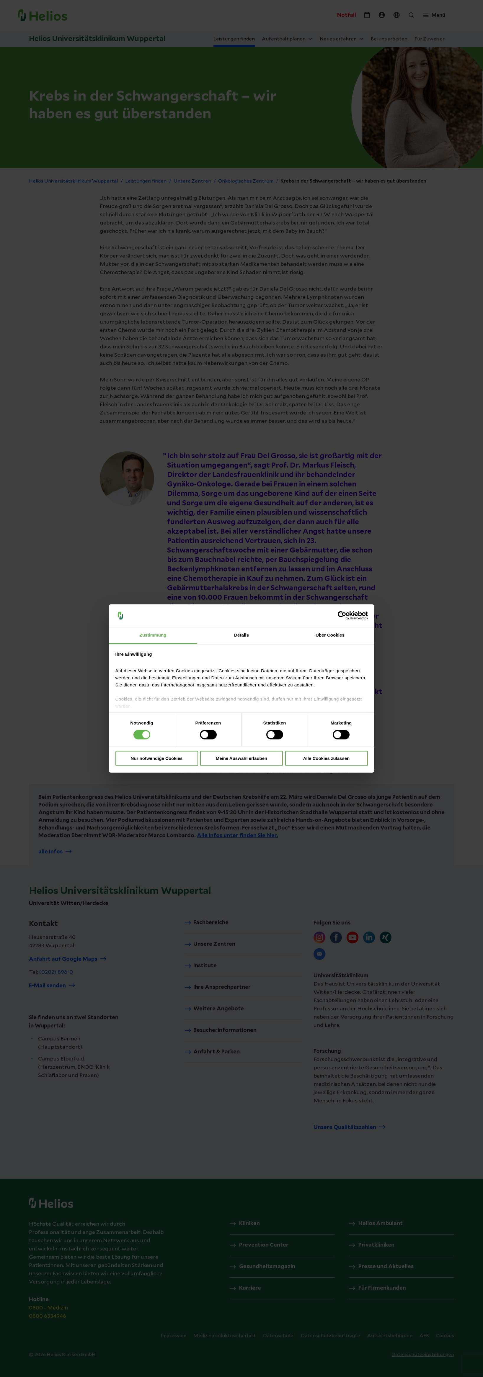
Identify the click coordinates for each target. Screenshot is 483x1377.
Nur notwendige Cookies (157, 758)
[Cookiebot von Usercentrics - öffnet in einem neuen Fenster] (342, 615)
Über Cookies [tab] (330, 634)
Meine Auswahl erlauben (241, 758)
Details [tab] (241, 634)
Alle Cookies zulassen (326, 758)
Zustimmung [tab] (153, 634)
